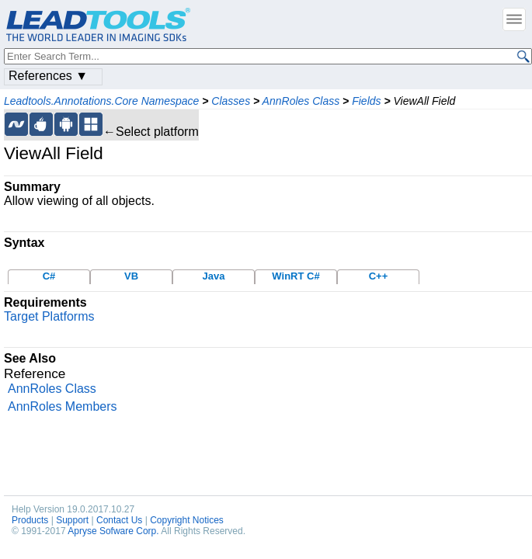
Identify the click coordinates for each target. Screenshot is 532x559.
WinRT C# (295, 276)
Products (30, 520)
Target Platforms (49, 316)
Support (72, 520)
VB (131, 276)
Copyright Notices (187, 520)
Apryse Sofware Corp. (113, 531)
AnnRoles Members (62, 406)
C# (49, 276)
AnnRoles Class (301, 101)
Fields (366, 101)
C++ (378, 276)
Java (214, 276)
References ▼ (48, 75)
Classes (230, 101)
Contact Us (119, 520)
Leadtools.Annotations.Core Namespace (101, 101)
